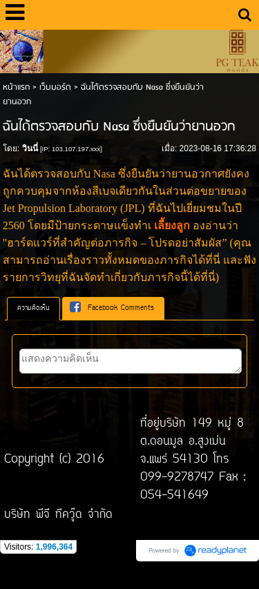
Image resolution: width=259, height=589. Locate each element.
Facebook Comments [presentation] (112, 307)
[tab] (33, 308)
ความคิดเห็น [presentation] (33, 308)
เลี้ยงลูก (172, 225)
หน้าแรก (16, 87)
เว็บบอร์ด (55, 87)
